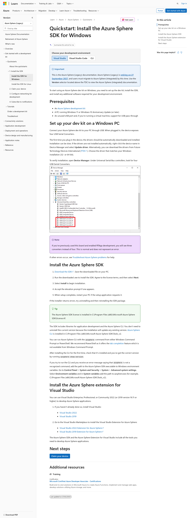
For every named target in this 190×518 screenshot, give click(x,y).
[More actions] (138, 20)
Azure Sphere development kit (71, 108)
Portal (160, 10)
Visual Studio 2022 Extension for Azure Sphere (81, 428)
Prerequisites (163, 24)
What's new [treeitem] (10, 44)
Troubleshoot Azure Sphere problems (90, 257)
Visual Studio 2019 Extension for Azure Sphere (81, 431)
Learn (52, 19)
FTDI (83, 150)
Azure (61, 19)
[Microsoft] (5, 3)
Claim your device (59, 456)
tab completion (117, 343)
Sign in (184, 3)
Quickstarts (87, 19)
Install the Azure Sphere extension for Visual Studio (172, 38)
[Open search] (177, 3)
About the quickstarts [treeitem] (18, 66)
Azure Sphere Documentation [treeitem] (17, 34)
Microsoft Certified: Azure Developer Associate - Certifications (75, 481)
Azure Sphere (73, 19)
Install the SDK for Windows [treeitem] (19, 78)
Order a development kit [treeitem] (17, 111)
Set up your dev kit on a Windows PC (172, 29)
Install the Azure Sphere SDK (169, 34)
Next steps (162, 43)
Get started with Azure (176, 10)
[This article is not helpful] (181, 52)
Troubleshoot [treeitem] (12, 116)
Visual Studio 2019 (68, 416)
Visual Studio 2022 (68, 412)
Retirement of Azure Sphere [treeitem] (16, 39)
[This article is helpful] (178, 52)
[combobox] (18, 23)
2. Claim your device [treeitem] (18, 89)
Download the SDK (63, 271)
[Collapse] (32, 17)
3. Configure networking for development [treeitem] (21, 95)
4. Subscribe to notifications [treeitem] (21, 101)
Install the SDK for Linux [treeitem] (21, 84)
